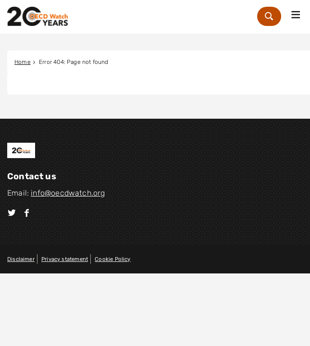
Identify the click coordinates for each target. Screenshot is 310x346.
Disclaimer (21, 259)
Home (22, 62)
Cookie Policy (112, 259)
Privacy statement (64, 259)
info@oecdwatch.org (68, 193)
